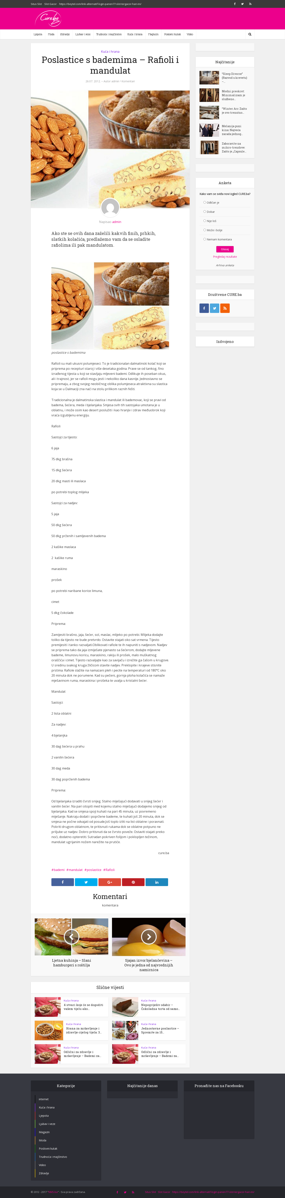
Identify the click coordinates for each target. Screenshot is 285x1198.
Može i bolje (214, 230)
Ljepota (38, 34)
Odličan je (213, 202)
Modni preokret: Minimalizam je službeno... (233, 95)
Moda (51, 34)
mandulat (76, 870)
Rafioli (110, 870)
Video (190, 34)
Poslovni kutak (172, 34)
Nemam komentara (219, 239)
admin (115, 81)
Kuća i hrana (134, 34)
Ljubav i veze (83, 34)
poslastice (94, 870)
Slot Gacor (50, 4)
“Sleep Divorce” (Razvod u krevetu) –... (234, 77)
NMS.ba (53, 1192)
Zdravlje (65, 34)
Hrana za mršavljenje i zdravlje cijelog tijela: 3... (84, 1030)
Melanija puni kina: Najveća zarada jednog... (232, 130)
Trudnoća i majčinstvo (109, 34)
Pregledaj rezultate (225, 256)
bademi (59, 870)
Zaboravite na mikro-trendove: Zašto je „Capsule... (234, 147)
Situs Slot (36, 4)
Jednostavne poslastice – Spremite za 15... (160, 1030)
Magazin (153, 34)
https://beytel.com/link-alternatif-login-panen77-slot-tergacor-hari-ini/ (100, 4)
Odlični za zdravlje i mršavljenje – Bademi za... (82, 1054)
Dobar (211, 212)
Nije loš (211, 221)
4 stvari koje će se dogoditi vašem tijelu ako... (83, 1007)
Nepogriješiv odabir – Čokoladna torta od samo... (160, 1007)
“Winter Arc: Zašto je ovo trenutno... (234, 110)
